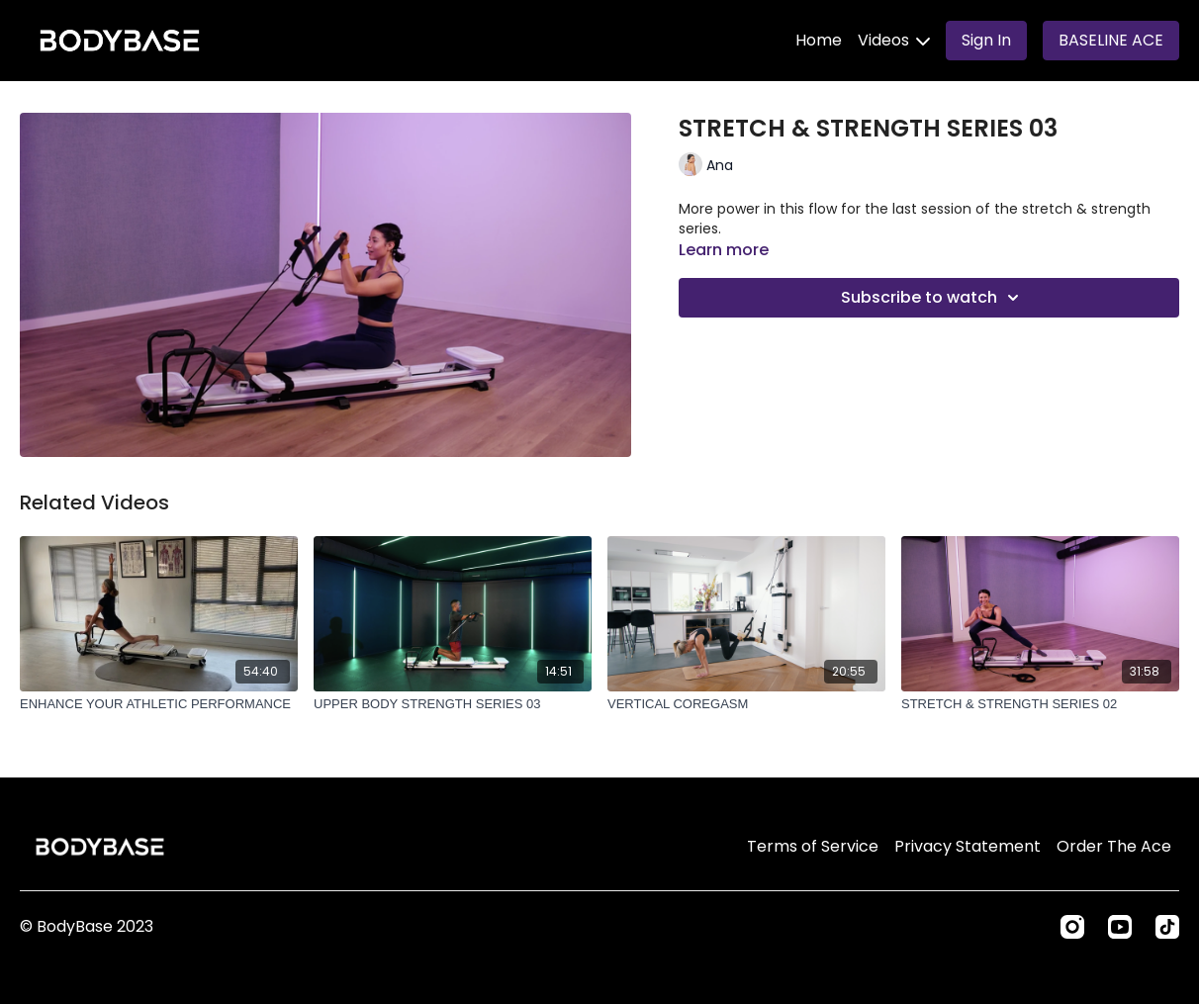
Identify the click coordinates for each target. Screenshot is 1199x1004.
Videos (894, 40)
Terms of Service (812, 846)
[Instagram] (1072, 927)
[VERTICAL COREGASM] (746, 704)
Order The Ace (1114, 846)
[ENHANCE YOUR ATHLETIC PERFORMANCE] (159, 704)
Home (818, 40)
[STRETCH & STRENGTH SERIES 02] (1040, 704)
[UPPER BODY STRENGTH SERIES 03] (453, 704)
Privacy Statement (967, 846)
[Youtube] (1120, 927)
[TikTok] (1167, 927)
